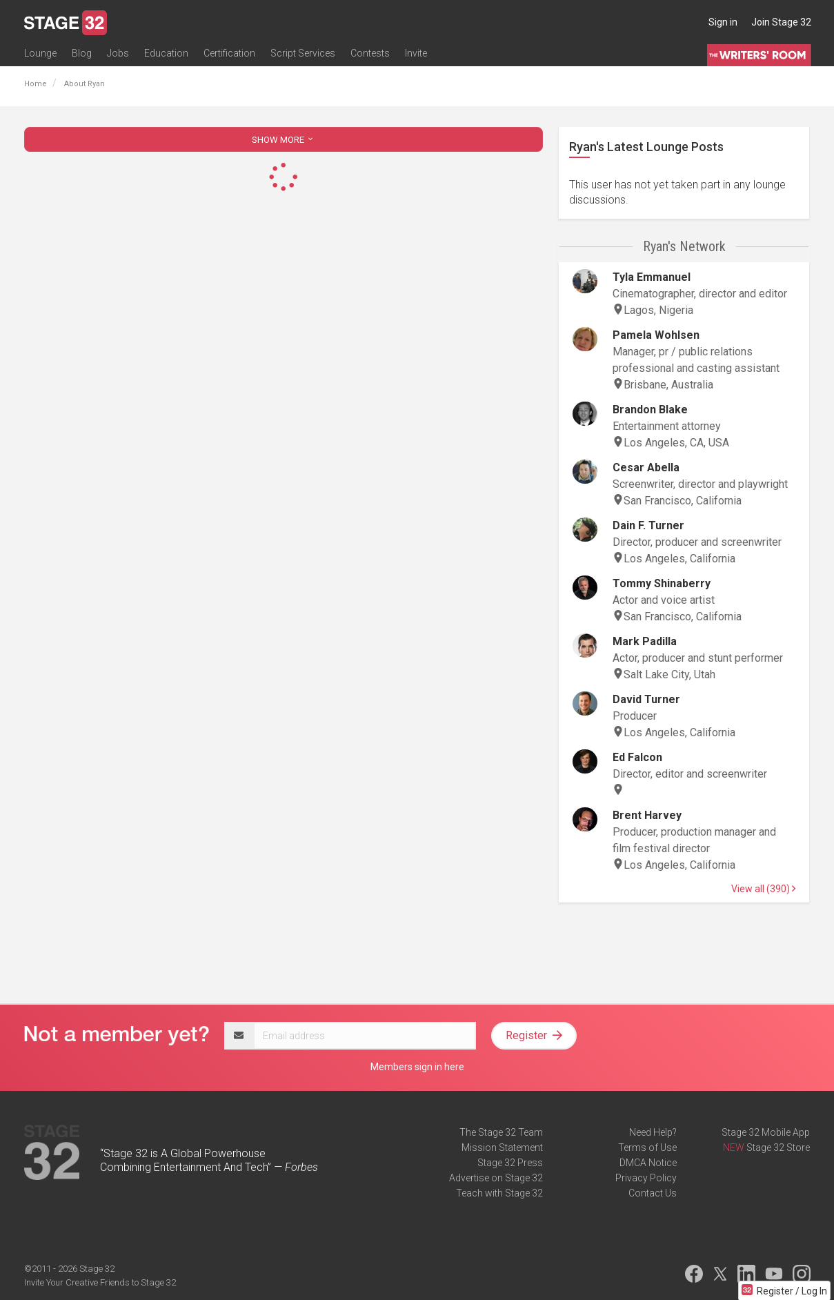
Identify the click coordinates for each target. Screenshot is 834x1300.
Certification (229, 53)
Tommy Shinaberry (662, 583)
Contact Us (652, 1193)
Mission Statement (502, 1147)
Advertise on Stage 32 (496, 1177)
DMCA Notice (648, 1162)
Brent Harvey (647, 815)
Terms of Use (647, 1147)
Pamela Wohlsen (656, 335)
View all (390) (763, 888)
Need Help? (653, 1132)
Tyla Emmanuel (652, 277)
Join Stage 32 (781, 22)
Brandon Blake (650, 409)
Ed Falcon (637, 757)
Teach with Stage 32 (499, 1193)
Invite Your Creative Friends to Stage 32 (100, 1282)
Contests (370, 53)
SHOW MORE (283, 140)
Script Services (302, 53)
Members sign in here (417, 1066)
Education (166, 53)
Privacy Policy (646, 1177)
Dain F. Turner (648, 525)
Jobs (118, 53)
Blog (82, 53)
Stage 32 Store (778, 1147)
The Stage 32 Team (501, 1132)
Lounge (40, 53)
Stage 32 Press (510, 1162)
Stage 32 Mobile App (766, 1132)
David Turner (646, 699)
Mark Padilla (645, 641)
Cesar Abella (646, 467)
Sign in (722, 22)
